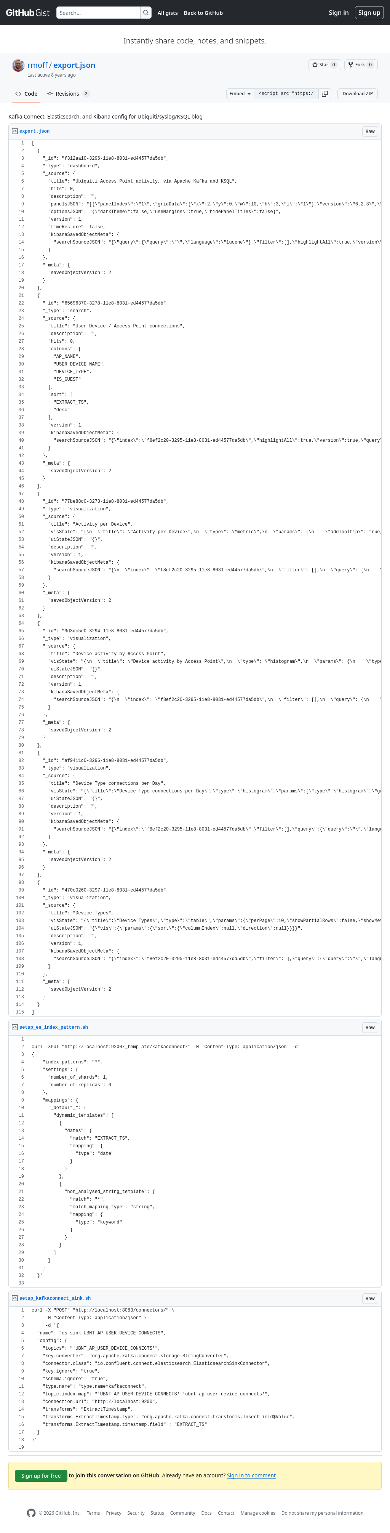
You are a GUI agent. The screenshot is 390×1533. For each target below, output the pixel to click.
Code (26, 93)
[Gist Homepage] (28, 12)
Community (182, 1513)
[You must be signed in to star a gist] (324, 64)
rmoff (37, 65)
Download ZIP (357, 93)
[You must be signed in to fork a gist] (361, 64)
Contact (226, 1513)
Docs (206, 1513)
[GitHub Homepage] (31, 1513)
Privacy (113, 1513)
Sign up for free (41, 1475)
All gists (168, 12)
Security (136, 1513)
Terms (93, 1513)
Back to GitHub (203, 12)
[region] (195, 578)
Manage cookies (257, 1513)
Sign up (369, 12)
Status (157, 1513)
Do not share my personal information (322, 1513)
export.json (74, 65)
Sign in (339, 12)
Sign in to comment (251, 1475)
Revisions (68, 94)
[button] (324, 93)
